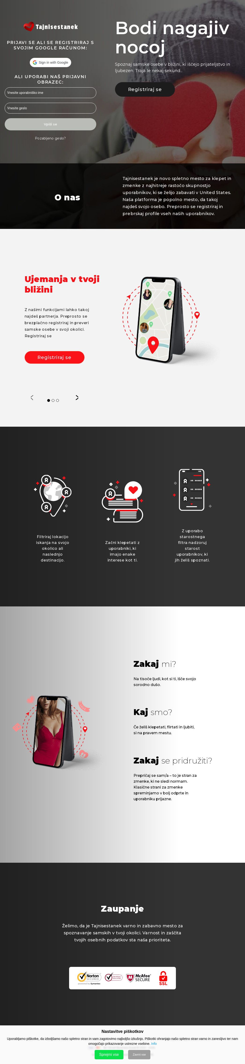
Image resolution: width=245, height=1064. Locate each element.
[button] (50, 62)
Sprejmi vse (109, 1055)
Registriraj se (145, 89)
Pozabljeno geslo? (50, 138)
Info (154, 1044)
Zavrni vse (139, 1054)
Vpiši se (50, 124)
